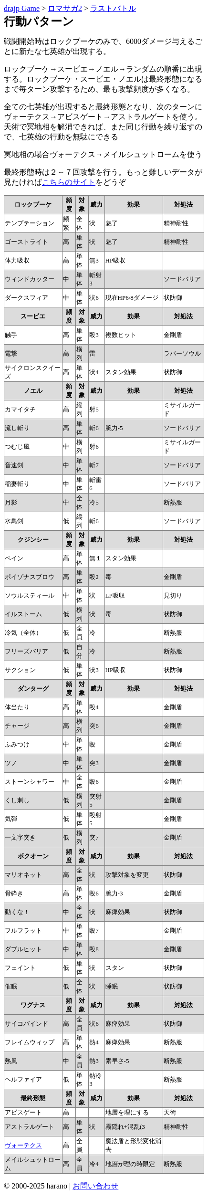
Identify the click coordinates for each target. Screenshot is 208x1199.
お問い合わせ (95, 1186)
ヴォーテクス (23, 1145)
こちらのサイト (68, 182)
